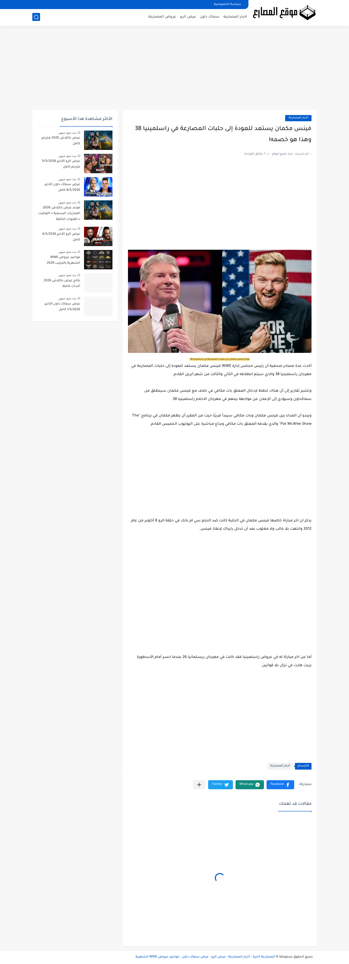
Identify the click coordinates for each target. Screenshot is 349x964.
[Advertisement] (174, 70)
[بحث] (36, 17)
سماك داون (209, 17)
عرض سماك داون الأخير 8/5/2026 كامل (62, 187)
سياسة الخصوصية (227, 4)
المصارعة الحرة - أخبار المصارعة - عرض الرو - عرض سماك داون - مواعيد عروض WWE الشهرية (205, 957)
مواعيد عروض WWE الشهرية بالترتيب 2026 (63, 260)
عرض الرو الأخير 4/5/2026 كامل (61, 237)
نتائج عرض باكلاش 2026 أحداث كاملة (62, 283)
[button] (280, 784)
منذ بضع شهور (67, 132)
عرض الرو (188, 17)
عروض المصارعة (162, 17)
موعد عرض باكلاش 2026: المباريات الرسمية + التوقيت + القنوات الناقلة (59, 213)
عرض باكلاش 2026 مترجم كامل (61, 141)
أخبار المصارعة (235, 17)
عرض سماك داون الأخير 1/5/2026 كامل (62, 307)
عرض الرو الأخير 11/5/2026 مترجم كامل (61, 164)
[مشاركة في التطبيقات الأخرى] (199, 784)
